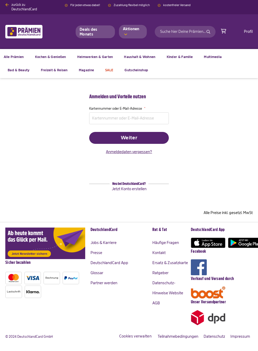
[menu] (129, 63)
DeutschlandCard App (109, 263)
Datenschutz (214, 336)
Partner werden (104, 283)
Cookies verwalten (135, 336)
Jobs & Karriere (104, 243)
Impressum (240, 336)
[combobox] (185, 32)
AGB (156, 303)
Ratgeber (160, 273)
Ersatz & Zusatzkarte (170, 263)
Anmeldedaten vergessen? (129, 152)
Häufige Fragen (165, 243)
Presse (96, 253)
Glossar (97, 273)
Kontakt (159, 253)
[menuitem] (50, 57)
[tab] (119, 230)
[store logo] (32, 31)
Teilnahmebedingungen (178, 336)
